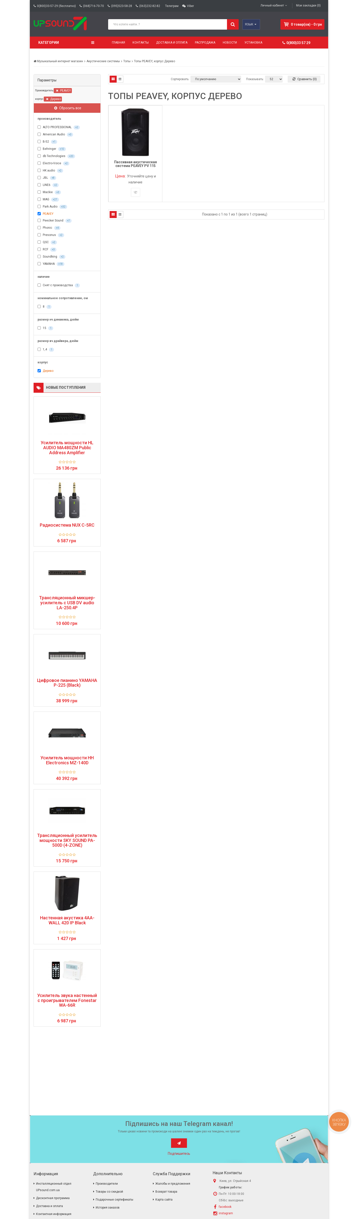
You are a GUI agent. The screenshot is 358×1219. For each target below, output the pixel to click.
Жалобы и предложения (172, 1183)
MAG (48, 200)
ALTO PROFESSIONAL (59, 127)
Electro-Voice (53, 164)
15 (45, 328)
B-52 (47, 142)
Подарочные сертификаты (114, 1199)
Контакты (141, 42)
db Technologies (56, 156)
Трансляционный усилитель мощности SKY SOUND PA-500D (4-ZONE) (67, 840)
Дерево (53, 99)
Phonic (49, 228)
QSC (47, 242)
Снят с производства (59, 285)
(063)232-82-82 (149, 6)
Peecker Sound (55, 221)
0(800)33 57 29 (296, 43)
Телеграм (172, 6)
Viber (190, 6)
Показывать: (255, 79)
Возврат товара (166, 1191)
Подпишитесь (179, 1154)
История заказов (108, 1207)
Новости (230, 42)
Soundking (51, 257)
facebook (225, 1207)
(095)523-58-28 (121, 6)
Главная (118, 42)
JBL (47, 178)
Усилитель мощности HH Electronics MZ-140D (67, 760)
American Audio (55, 135)
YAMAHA (51, 264)
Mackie (49, 192)
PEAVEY (63, 90)
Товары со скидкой (109, 1191)
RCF (47, 250)
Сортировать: (180, 79)
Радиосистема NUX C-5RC (67, 525)
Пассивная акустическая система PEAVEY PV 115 (135, 164)
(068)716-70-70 (93, 6)
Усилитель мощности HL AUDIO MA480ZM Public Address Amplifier (67, 447)
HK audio (50, 171)
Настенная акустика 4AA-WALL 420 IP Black (67, 920)
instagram (226, 1213)
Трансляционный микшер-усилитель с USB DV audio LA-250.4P (67, 602)
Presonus (51, 235)
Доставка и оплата (171, 42)
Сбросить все (67, 108)
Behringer (52, 149)
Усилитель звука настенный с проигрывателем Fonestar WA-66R (67, 1000)
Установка (253, 42)
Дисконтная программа (53, 1198)
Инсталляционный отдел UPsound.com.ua (53, 1187)
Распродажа (205, 42)
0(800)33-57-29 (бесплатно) (56, 6)
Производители (107, 1183)
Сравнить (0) (305, 79)
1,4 (46, 350)
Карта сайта (164, 1199)
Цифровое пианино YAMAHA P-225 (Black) (67, 683)
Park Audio (52, 207)
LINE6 (48, 185)
